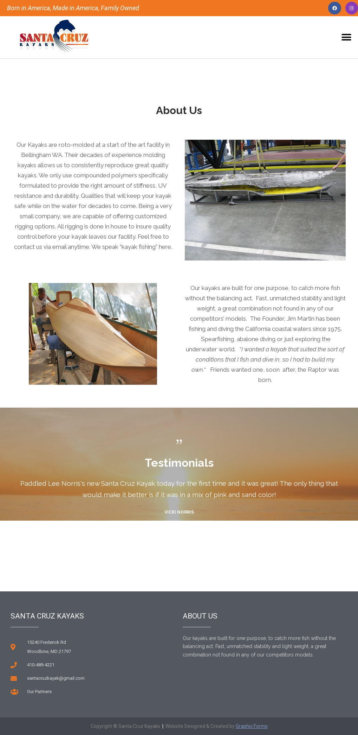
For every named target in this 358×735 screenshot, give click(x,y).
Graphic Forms (252, 726)
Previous (172, 554)
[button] (346, 37)
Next (186, 554)
